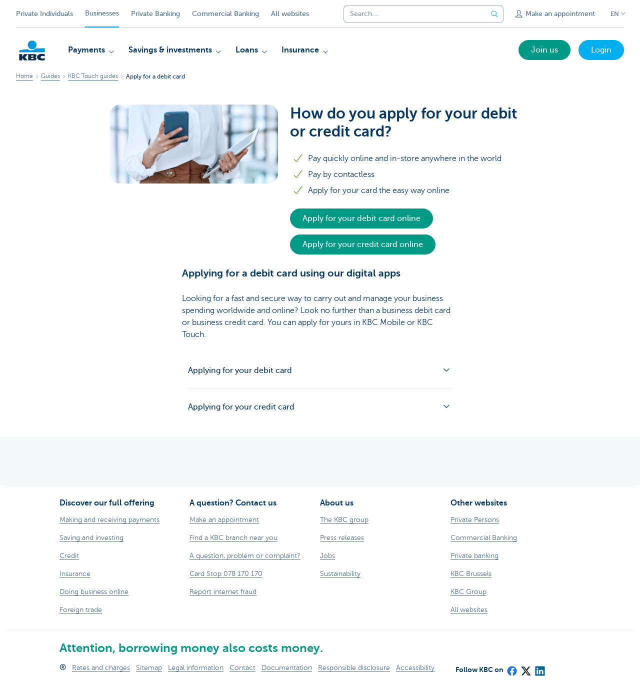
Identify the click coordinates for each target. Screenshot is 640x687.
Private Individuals (44, 14)
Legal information (196, 668)
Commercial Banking (225, 14)
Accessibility (415, 668)
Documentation (287, 668)
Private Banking (155, 14)
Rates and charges (101, 668)
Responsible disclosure (354, 668)
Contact (243, 668)
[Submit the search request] (495, 14)
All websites (290, 14)
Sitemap (149, 668)
